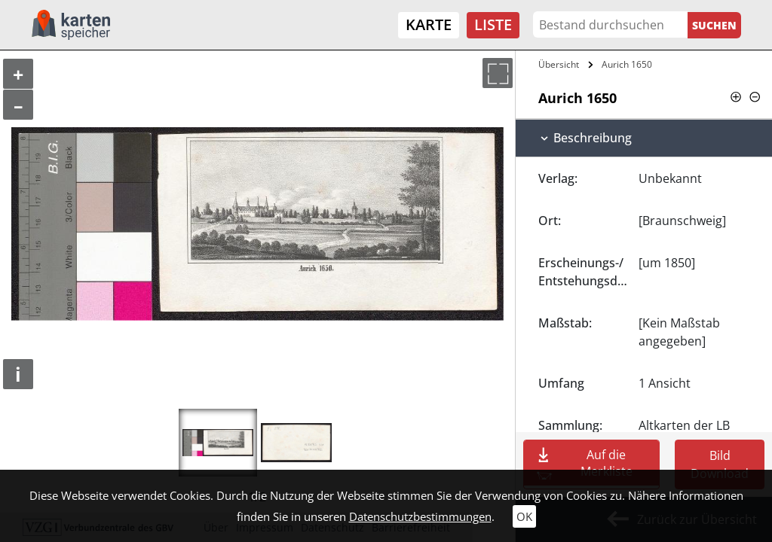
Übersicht (558, 64)
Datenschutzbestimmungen (420, 516)
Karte (429, 24)
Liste (493, 24)
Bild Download (720, 464)
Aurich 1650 (627, 64)
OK (524, 516)
